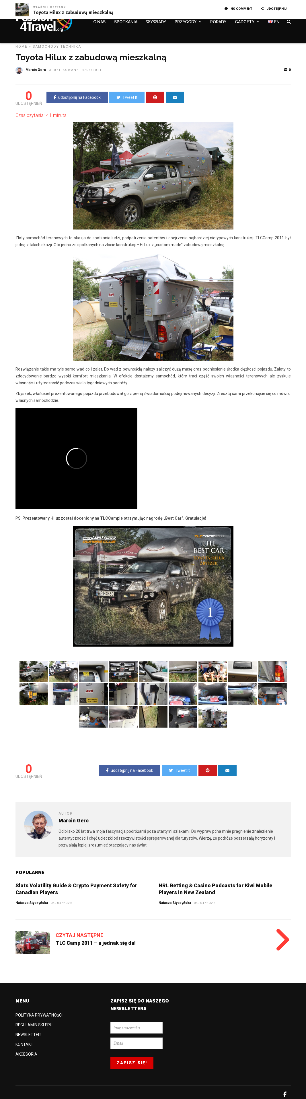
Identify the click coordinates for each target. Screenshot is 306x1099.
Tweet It (126, 97)
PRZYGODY (185, 22)
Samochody (46, 47)
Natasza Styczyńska (175, 903)
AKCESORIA (26, 1054)
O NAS (99, 22)
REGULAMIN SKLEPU (33, 1025)
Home (21, 47)
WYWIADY (156, 22)
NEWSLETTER (28, 1034)
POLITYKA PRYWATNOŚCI (39, 1015)
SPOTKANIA (125, 22)
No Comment (238, 9)
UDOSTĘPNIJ (273, 9)
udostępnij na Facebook (77, 97)
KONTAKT (24, 1044)
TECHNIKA (71, 47)
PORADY (218, 22)
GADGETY (244, 22)
